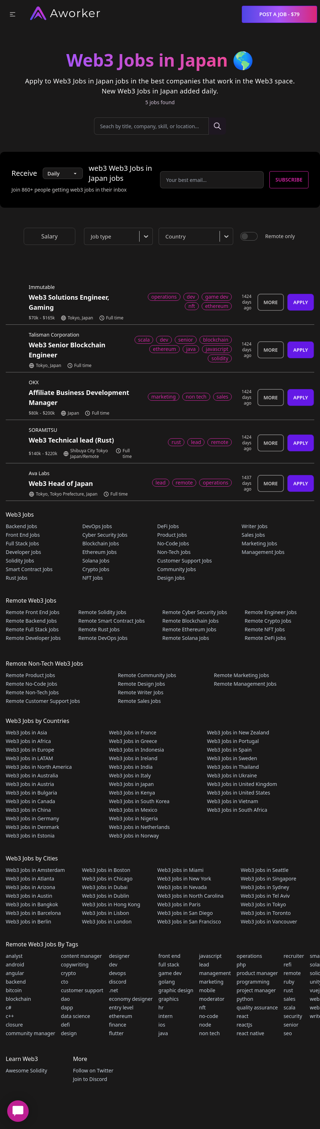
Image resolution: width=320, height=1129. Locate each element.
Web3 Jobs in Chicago (107, 878)
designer (119, 955)
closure (14, 1024)
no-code (208, 1016)
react (243, 1016)
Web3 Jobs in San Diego (185, 913)
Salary (49, 236)
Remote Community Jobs (147, 675)
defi (65, 1024)
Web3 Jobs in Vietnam (232, 801)
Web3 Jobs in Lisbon (105, 913)
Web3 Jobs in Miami (180, 870)
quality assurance (257, 1007)
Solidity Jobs (20, 560)
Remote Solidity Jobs (102, 612)
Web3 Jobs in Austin (29, 895)
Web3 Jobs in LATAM (29, 758)
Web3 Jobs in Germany (32, 818)
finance (117, 1024)
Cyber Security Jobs (105, 534)
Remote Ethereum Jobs (190, 629)
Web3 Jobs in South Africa (237, 809)
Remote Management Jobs (245, 683)
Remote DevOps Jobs (102, 638)
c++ (10, 1016)
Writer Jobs (254, 526)
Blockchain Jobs (101, 543)
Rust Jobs (16, 577)
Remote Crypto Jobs (268, 620)
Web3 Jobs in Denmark (32, 827)
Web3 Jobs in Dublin (105, 895)
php (241, 964)
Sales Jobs (253, 534)
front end (169, 955)
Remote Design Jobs (141, 683)
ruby (289, 981)
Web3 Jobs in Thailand (233, 766)
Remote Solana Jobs (186, 638)
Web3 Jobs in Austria (30, 784)
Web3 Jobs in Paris (179, 904)
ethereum (120, 1016)
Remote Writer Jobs (140, 692)
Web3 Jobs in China (28, 809)
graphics (169, 998)
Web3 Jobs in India (131, 766)
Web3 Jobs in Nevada (182, 887)
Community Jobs (176, 569)
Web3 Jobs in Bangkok (32, 904)
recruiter (294, 955)
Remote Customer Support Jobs (43, 701)
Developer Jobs (23, 552)
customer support (82, 990)
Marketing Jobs (259, 543)
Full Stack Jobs (22, 543)
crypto (68, 973)
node (205, 1024)
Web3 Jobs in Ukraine (232, 775)
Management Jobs (262, 552)
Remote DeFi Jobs (265, 638)
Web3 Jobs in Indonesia (136, 749)
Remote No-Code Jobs (31, 683)
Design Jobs (171, 577)
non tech (209, 1033)
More (270, 302)
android (15, 964)
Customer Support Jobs (184, 560)
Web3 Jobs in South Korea (139, 801)
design (69, 1033)
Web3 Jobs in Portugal (233, 741)
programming (253, 981)
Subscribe (289, 179)
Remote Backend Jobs (31, 620)
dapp (67, 1007)
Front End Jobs (23, 534)
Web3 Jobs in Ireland (133, 758)
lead (204, 964)
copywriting (75, 964)
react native (250, 1033)
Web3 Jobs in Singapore (268, 878)
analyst (14, 955)
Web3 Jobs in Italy (130, 775)
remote (292, 973)
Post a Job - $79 (279, 14)
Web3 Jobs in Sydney (265, 887)
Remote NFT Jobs (265, 629)
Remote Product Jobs (30, 675)
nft (202, 1007)
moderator (212, 998)
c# (8, 1007)
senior (291, 1024)
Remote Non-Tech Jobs (32, 692)
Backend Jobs (21, 526)
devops (117, 973)
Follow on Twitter (93, 1070)
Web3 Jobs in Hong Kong (111, 904)
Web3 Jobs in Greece (133, 741)
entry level (121, 1007)
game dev (170, 973)
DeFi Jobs (168, 526)
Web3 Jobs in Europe (30, 749)
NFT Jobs (93, 577)
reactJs (245, 1024)
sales (290, 998)
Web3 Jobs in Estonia (30, 835)
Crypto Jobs (96, 569)
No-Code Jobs (173, 543)
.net (113, 990)
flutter (116, 1033)
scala (290, 1007)
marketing (211, 981)
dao (65, 998)
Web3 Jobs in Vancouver (269, 921)
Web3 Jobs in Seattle (264, 870)
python (245, 998)
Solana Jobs (96, 560)
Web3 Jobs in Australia (32, 775)
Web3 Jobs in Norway (134, 835)
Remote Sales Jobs (139, 701)
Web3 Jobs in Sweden (232, 758)
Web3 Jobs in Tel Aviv (265, 895)
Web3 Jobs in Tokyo (263, 904)
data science (75, 1016)
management (215, 973)
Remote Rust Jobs (98, 629)
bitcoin (14, 990)
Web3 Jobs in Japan (131, 784)
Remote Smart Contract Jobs (111, 620)
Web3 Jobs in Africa (28, 741)
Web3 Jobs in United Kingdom (242, 784)
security (293, 1016)
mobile (207, 990)
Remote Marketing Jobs (241, 675)
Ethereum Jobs (100, 552)
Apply (300, 302)
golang (167, 981)
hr (161, 1007)
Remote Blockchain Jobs (191, 620)
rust (288, 990)
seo (288, 1033)
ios (162, 1024)
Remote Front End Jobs (33, 612)
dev (113, 964)
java (163, 1033)
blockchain (18, 998)
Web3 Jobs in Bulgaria (31, 792)
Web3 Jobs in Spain (229, 749)
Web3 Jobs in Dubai (105, 887)
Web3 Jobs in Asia (26, 732)
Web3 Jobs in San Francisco (189, 921)
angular (15, 973)
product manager (257, 973)
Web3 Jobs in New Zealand (238, 732)
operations (249, 955)
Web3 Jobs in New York (184, 878)
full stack (169, 964)
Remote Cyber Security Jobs (195, 612)
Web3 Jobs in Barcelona (33, 913)
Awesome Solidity (26, 1070)
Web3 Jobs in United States (238, 792)
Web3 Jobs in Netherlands (139, 827)
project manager (256, 990)
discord (117, 981)
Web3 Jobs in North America (39, 766)
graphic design (176, 990)
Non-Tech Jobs (173, 552)
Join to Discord (90, 1079)
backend (16, 981)
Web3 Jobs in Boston (106, 870)
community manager (30, 1033)
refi (288, 964)
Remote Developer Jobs (33, 638)
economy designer (131, 998)
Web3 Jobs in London (107, 921)
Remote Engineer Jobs (271, 612)
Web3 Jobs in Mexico (133, 809)
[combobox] (119, 236)
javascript (210, 955)
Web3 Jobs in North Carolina (190, 895)
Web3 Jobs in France (132, 732)
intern (166, 1016)
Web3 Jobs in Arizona (30, 887)
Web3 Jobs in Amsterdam (35, 870)
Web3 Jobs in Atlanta (30, 878)
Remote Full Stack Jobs (32, 629)
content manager (81, 955)
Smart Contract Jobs (29, 569)
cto (64, 981)
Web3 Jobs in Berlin (28, 921)
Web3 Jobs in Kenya (132, 792)
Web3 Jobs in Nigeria (133, 818)
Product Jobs (172, 534)
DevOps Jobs (97, 526)
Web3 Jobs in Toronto (266, 913)
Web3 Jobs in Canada (30, 801)
